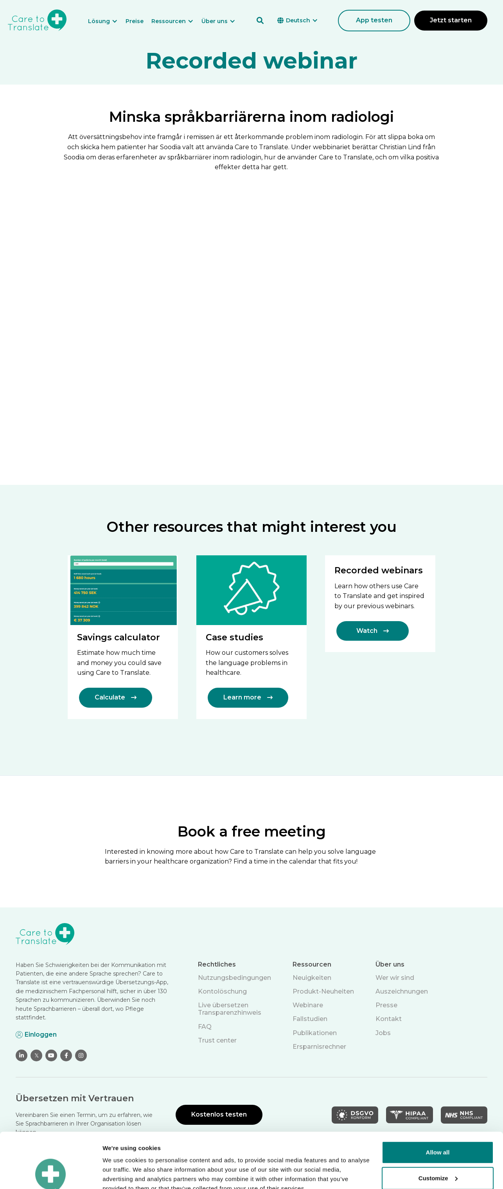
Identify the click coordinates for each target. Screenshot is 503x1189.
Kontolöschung (222, 991)
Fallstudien (310, 1019)
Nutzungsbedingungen (234, 977)
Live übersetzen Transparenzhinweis (229, 1008)
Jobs (383, 1033)
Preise (135, 21)
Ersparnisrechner (319, 1046)
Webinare (308, 1005)
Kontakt (388, 1019)
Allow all (438, 1097)
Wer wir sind (394, 977)
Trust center (217, 1040)
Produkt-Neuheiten (323, 991)
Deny (438, 1148)
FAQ (205, 1026)
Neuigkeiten (312, 977)
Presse (386, 1005)
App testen (374, 20)
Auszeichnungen (401, 991)
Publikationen (315, 1033)
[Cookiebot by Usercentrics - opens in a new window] (50, 1174)
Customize (438, 1122)
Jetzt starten (451, 20)
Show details (120, 1173)
